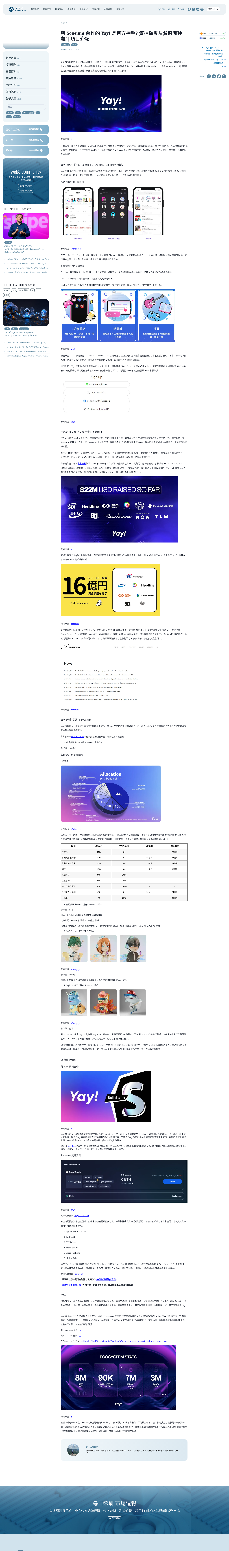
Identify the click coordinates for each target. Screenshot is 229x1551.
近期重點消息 (218, 63)
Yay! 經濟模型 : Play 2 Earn (213, 60)
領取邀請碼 (36, 129)
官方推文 (71, 1146)
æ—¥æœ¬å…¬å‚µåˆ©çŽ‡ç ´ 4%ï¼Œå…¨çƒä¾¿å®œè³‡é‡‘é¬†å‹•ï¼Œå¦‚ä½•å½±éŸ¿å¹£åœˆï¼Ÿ (46, 347)
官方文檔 (79, 1274)
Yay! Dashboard (81, 1215)
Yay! (73, 349)
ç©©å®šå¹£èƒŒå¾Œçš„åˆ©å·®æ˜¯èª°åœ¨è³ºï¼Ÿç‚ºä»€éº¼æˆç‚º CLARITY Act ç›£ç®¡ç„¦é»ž (45, 356)
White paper (76, 249)
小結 (221, 66)
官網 (73, 1210)
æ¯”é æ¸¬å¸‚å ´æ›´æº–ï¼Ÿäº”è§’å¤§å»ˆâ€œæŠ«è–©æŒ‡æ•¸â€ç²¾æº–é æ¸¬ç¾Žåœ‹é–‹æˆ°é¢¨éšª (48, 268)
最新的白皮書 (77, 736)
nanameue (75, 623)
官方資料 (82, 463)
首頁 (63, 23)
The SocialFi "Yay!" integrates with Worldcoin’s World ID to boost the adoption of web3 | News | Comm (124, 1341)
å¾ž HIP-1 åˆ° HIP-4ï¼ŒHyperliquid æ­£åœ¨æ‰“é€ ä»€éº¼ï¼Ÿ (33, 351)
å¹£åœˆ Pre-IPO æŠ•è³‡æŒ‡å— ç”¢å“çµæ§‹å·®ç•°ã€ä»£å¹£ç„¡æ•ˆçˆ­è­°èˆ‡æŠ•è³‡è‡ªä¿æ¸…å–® (49, 343)
